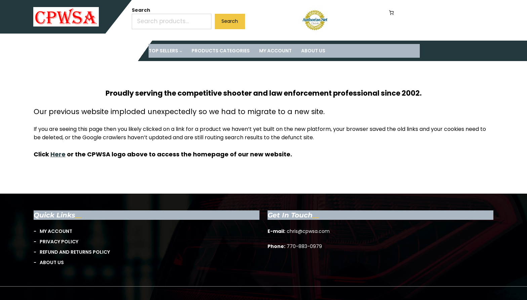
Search (141, 10)
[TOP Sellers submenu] (165, 51)
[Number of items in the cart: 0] (391, 12)
